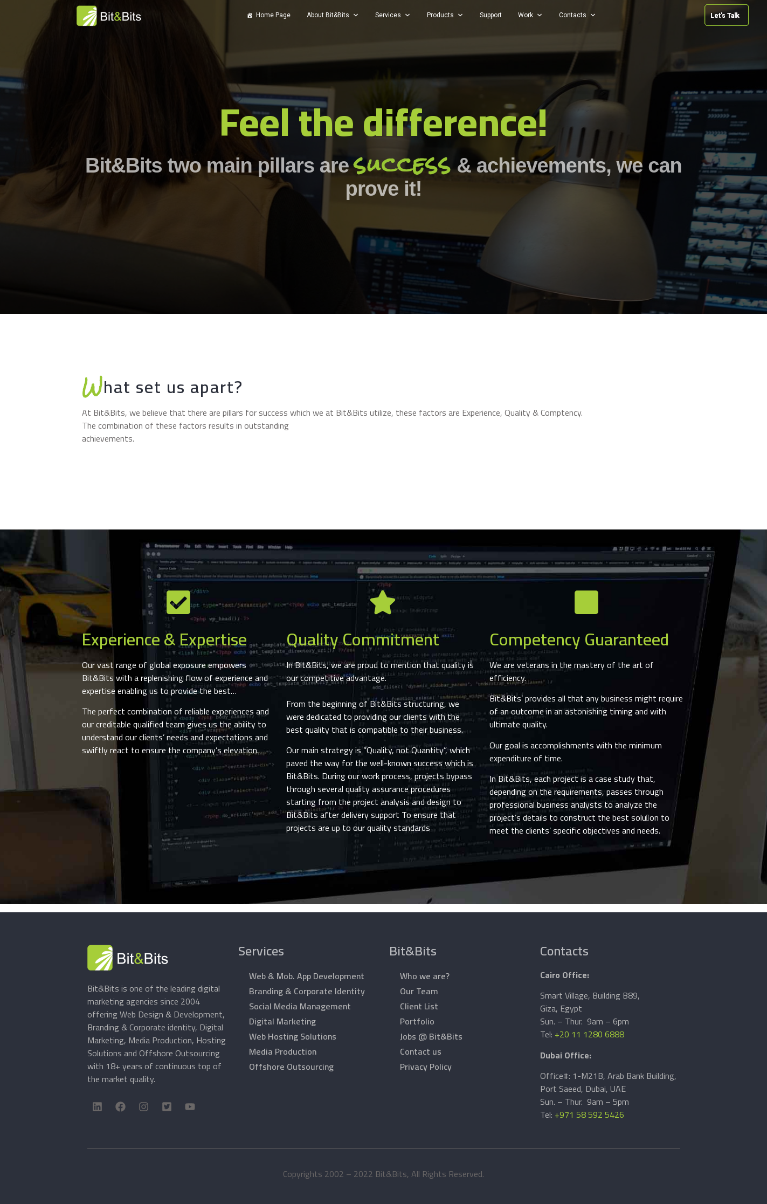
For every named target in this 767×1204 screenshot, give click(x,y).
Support (491, 15)
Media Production (282, 1051)
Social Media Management (300, 1006)
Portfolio (417, 1021)
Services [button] (388, 15)
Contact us (420, 1051)
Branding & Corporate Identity (307, 991)
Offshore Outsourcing (291, 1066)
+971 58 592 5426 (589, 1114)
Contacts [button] (572, 15)
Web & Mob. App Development (306, 975)
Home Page (273, 15)
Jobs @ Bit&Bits (431, 1036)
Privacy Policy (426, 1066)
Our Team (419, 991)
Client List (419, 1006)
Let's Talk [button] (645, 15)
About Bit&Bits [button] (328, 15)
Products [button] (440, 15)
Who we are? (425, 975)
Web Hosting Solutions (292, 1036)
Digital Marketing (282, 1021)
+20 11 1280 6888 (589, 1034)
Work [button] (525, 15)
